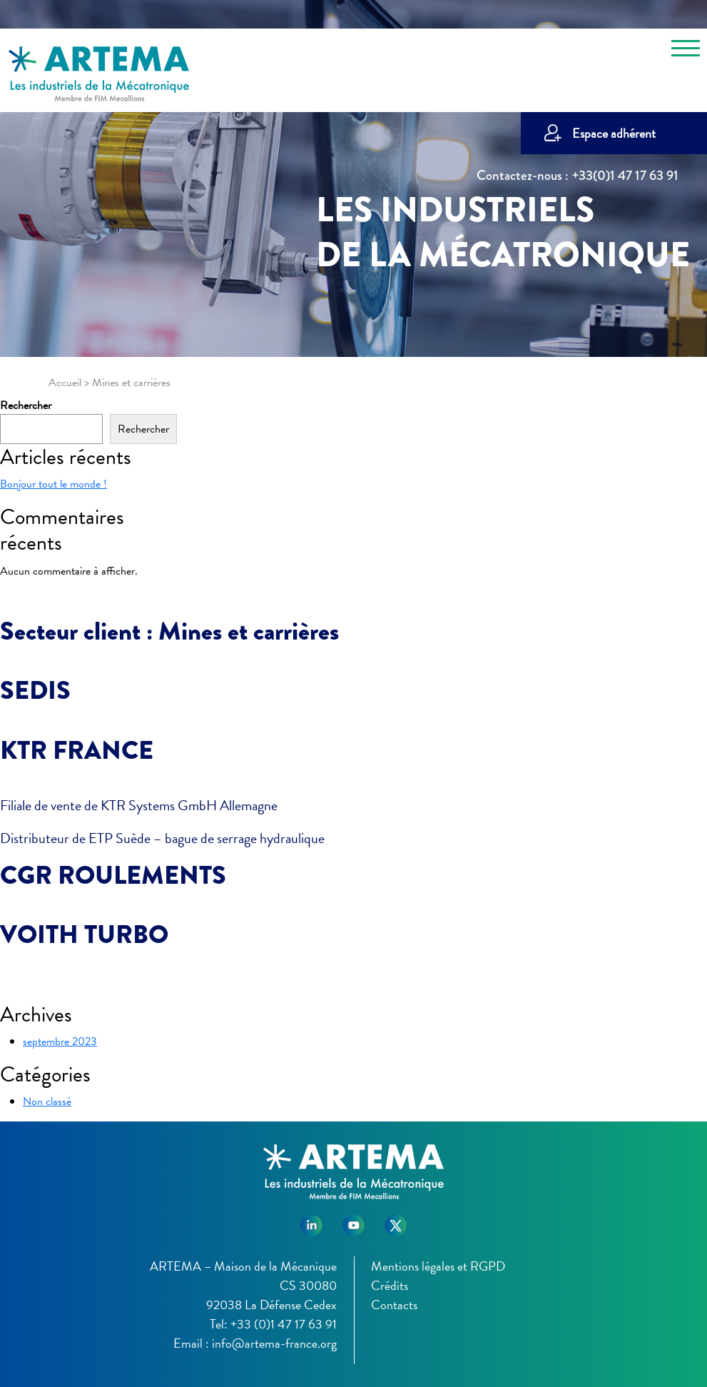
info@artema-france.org (274, 1343)
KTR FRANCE (76, 750)
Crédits (389, 1285)
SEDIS (35, 690)
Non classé (47, 1101)
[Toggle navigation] (685, 50)
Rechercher (25, 405)
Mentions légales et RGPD (438, 1266)
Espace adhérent (614, 133)
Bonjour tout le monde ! (53, 484)
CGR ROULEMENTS (113, 875)
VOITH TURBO (84, 934)
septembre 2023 (60, 1041)
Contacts (394, 1304)
